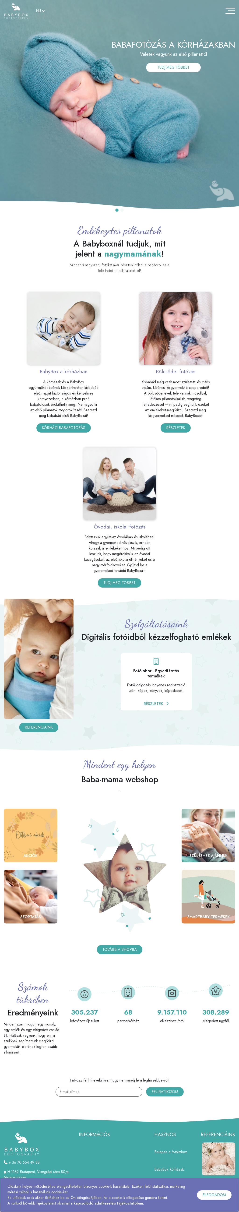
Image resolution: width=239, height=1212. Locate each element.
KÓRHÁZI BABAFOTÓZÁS (63, 427)
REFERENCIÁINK (39, 727)
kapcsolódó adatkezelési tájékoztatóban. (109, 1203)
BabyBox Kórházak (169, 1169)
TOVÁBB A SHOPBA (119, 949)
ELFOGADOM (214, 1195)
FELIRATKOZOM (165, 1091)
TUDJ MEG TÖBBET (173, 67)
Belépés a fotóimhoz (170, 1152)
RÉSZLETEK (175, 427)
